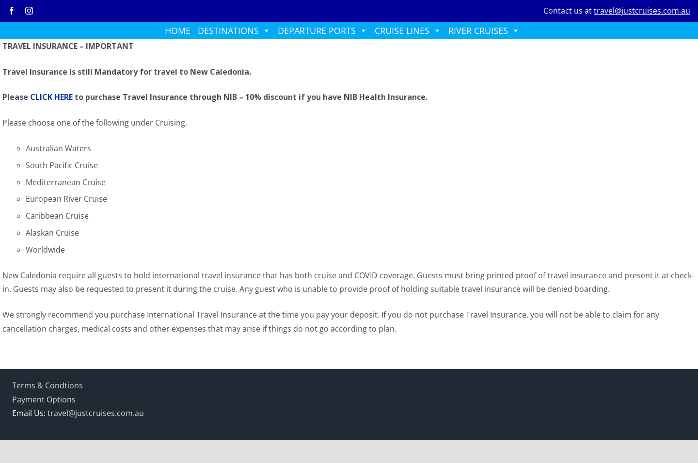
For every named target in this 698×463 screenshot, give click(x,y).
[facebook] (12, 11)
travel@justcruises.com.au (642, 10)
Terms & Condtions (47, 385)
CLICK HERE (51, 97)
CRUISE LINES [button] (408, 30)
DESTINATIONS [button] (234, 30)
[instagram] (29, 11)
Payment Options (44, 399)
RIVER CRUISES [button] (484, 30)
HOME (177, 30)
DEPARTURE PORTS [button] (322, 30)
